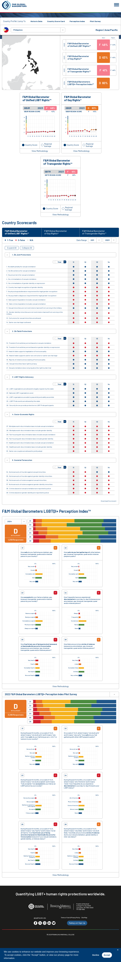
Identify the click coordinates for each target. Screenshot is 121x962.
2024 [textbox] (9, 522)
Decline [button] (95, 955)
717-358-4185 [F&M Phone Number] (80, 910)
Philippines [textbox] (18, 30)
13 (97, 263)
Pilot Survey (95, 21)
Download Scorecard (108, 501)
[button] (54, 262)
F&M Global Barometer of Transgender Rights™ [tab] (95, 232)
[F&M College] (60, 907)
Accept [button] (107, 955)
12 (85, 263)
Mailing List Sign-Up (77, 923)
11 (73, 263)
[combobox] (38, 30)
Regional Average (48, 145)
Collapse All (27, 248)
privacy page (64, 955)
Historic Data (36, 21)
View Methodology (40, 151)
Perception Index (77, 21)
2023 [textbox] (107, 241)
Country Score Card (56, 21)
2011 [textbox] (92, 241)
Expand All (11, 248)
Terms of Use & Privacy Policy (70, 918)
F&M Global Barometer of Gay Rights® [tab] (56, 232)
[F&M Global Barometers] (14, 5)
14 (109, 263)
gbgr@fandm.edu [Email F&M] (40, 918)
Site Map (84, 918)
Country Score (31, 145)
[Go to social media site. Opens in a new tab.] (35, 923)
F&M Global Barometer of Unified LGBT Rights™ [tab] (18, 232)
